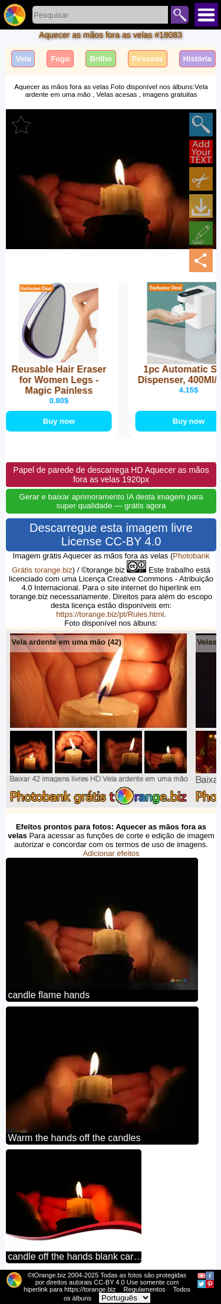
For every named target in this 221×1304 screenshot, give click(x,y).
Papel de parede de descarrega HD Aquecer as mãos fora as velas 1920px (111, 474)
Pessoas (147, 58)
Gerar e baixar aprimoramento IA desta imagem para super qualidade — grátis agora (111, 501)
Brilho (101, 58)
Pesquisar (180, 15)
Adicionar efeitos (111, 853)
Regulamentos (145, 1289)
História (197, 58)
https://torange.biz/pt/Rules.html (110, 614)
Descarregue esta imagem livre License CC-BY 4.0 (111, 534)
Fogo (60, 58)
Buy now (59, 421)
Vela (23, 58)
